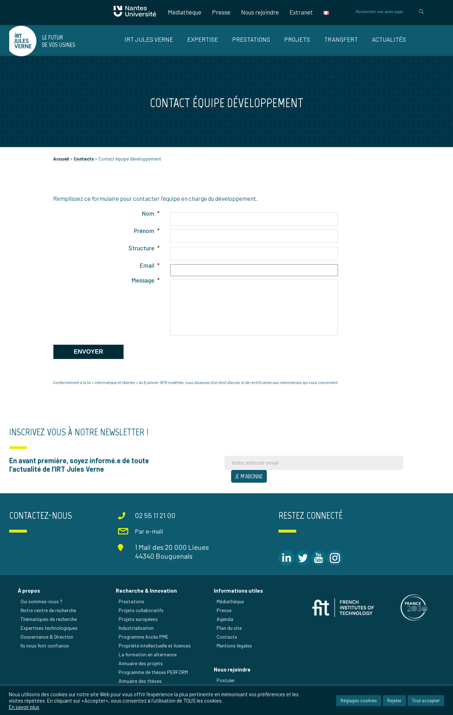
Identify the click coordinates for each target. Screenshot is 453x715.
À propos (29, 590)
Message (146, 280)
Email (150, 265)
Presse (221, 12)
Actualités (389, 39)
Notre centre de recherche (48, 610)
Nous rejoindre (260, 12)
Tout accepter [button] (426, 700)
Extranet (301, 12)
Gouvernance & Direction (47, 637)
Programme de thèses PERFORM (153, 672)
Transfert (341, 39)
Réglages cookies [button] (358, 700)
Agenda (225, 619)
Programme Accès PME (143, 637)
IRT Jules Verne (149, 39)
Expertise (202, 39)
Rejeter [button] (394, 700)
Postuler (226, 680)
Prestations (251, 39)
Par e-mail (149, 531)
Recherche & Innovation (146, 590)
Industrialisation (136, 628)
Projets (297, 39)
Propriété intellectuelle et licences (155, 646)
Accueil (61, 159)
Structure (144, 247)
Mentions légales (234, 646)
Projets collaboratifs (141, 610)
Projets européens (138, 619)
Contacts (84, 159)
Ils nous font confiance (45, 646)
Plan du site (229, 628)
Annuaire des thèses (140, 681)
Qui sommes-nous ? (41, 601)
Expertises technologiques (49, 628)
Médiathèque (184, 12)
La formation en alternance (148, 654)
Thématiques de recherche (49, 619)
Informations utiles (238, 590)
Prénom (147, 230)
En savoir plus (24, 707)
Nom (151, 213)
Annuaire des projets (141, 663)
